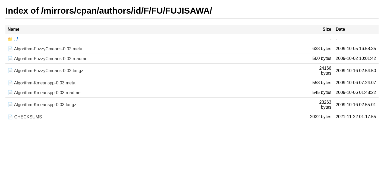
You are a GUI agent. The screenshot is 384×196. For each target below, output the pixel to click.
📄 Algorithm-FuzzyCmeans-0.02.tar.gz (45, 70)
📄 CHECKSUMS (25, 117)
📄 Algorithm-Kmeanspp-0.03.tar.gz (42, 104)
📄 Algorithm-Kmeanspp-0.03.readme (44, 92)
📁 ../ (13, 39)
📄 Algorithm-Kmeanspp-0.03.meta (41, 83)
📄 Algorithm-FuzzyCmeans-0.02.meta (45, 49)
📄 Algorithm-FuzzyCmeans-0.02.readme (47, 58)
